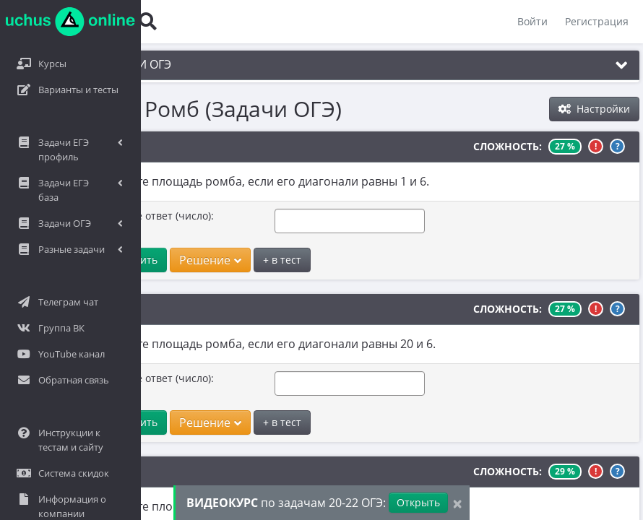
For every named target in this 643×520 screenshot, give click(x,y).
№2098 (83, 472)
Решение (173, 260)
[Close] (457, 503)
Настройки (594, 109)
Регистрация (597, 21)
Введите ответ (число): (120, 215)
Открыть (418, 502)
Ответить (97, 259)
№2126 (83, 147)
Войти (532, 21)
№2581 (83, 309)
